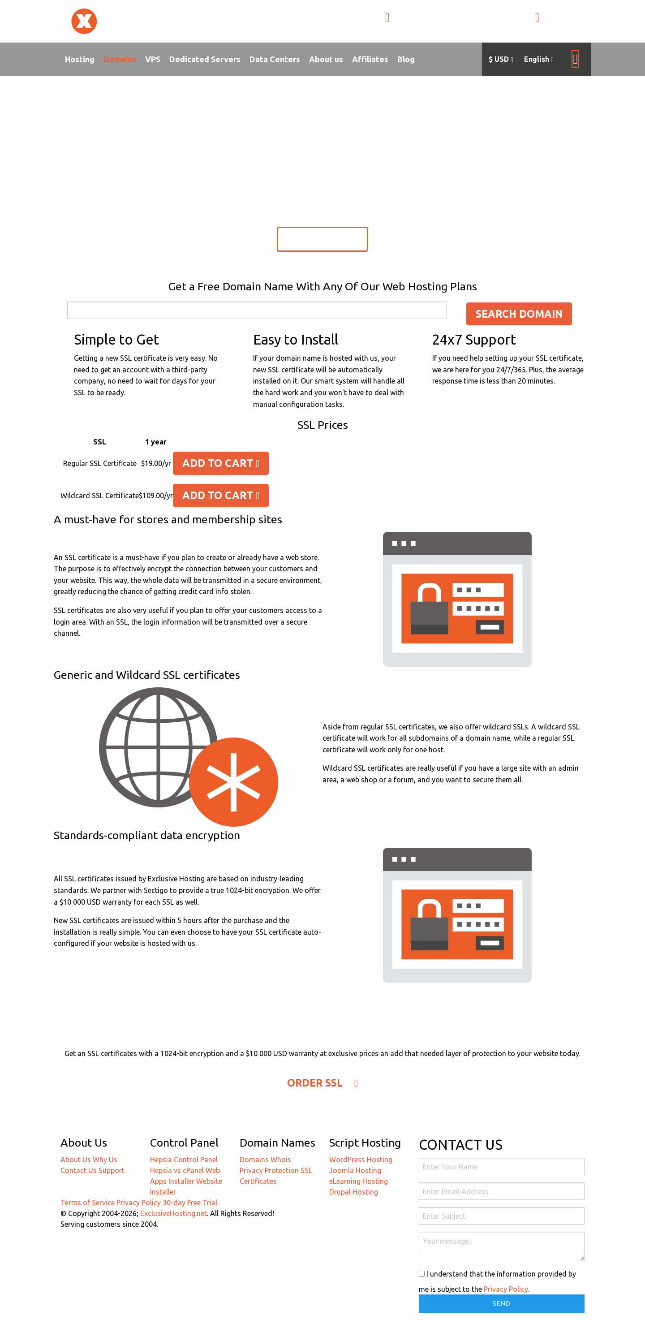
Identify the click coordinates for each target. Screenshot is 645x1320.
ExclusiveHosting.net (173, 1213)
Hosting (80, 59)
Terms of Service (87, 1203)
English (539, 59)
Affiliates (370, 59)
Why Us (105, 1160)
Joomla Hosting (355, 1170)
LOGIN (554, 22)
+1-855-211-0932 (424, 22)
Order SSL (322, 239)
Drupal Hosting (353, 1192)
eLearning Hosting (358, 1181)
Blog (406, 59)
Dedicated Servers (205, 59)
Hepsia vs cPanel (177, 1170)
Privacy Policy (138, 1203)
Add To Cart (220, 463)
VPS (152, 59)
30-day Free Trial (190, 1203)
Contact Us (78, 1170)
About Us (75, 1160)
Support (112, 1170)
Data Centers (274, 59)
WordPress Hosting (360, 1160)
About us (326, 59)
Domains (119, 59)
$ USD (501, 59)
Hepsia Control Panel (184, 1160)
